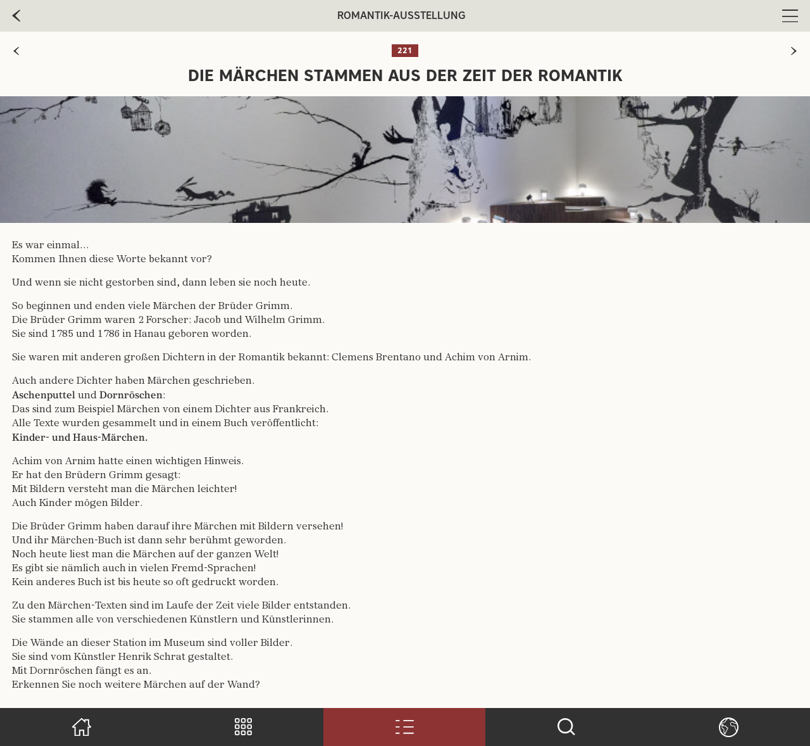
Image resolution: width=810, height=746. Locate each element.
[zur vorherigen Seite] (16, 51)
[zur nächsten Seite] (793, 51)
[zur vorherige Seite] (16, 16)
